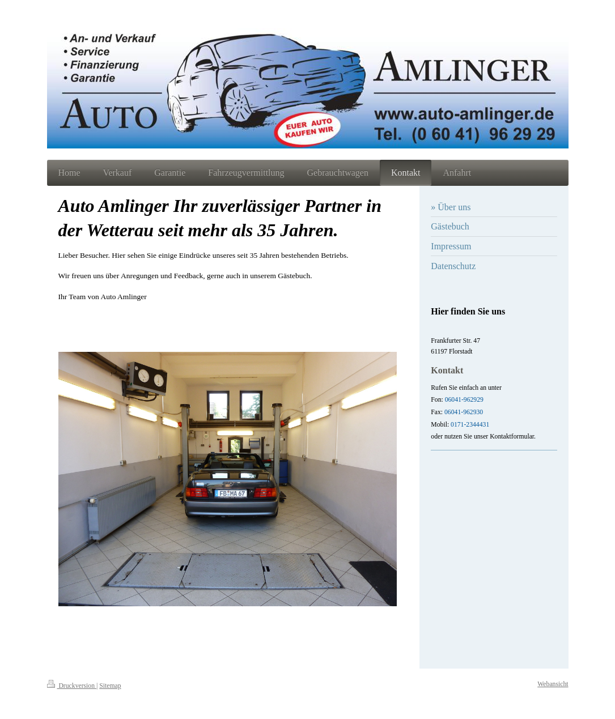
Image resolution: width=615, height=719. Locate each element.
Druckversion (71, 686)
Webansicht (552, 684)
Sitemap (110, 686)
